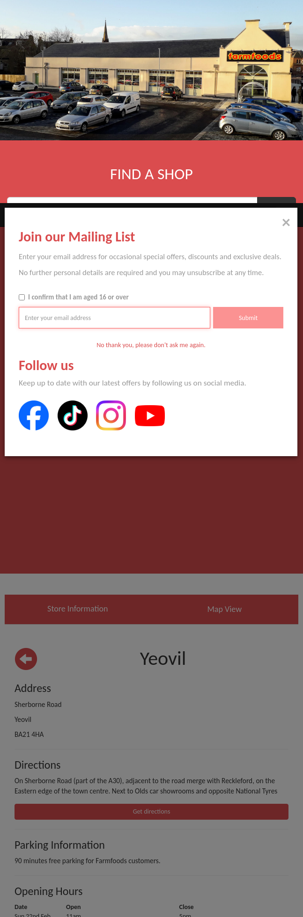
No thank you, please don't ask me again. (151, 142)
